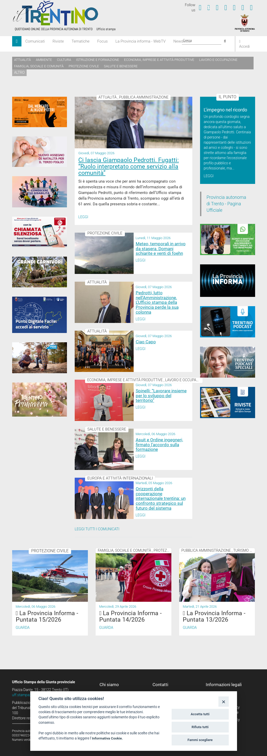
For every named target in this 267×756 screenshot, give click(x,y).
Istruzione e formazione (97, 60)
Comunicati (35, 41)
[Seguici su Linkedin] (234, 7)
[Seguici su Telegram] (242, 7)
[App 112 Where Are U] (39, 232)
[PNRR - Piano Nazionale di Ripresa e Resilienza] (39, 357)
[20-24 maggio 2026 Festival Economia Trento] (39, 112)
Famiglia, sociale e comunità (39, 66)
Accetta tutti (200, 714)
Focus (102, 41)
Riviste (58, 41)
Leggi (83, 217)
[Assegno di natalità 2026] (39, 151)
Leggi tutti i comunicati (97, 529)
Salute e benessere (121, 66)
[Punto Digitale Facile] (39, 315)
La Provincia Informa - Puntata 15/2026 (47, 616)
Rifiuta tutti (200, 727)
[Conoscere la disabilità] (39, 191)
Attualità (22, 60)
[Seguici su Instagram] (225, 7)
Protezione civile (83, 66)
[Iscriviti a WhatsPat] (227, 239)
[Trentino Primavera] (39, 400)
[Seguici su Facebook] (200, 7)
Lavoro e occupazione (218, 60)
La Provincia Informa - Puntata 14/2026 (130, 616)
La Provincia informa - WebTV (141, 41)
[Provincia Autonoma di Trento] (245, 23)
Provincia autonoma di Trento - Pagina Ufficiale (226, 204)
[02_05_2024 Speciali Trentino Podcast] (227, 362)
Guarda (23, 627)
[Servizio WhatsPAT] (251, 7)
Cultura (64, 60)
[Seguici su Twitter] (208, 7)
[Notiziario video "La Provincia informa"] (227, 280)
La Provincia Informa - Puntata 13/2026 (214, 616)
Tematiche (80, 41)
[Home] (17, 41)
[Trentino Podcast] (227, 321)
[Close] (223, 701)
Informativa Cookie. (107, 738)
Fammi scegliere (200, 740)
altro (19, 72)
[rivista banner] (227, 402)
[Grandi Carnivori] (39, 272)
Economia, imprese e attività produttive (159, 60)
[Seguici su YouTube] (217, 7)
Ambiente (44, 60)
